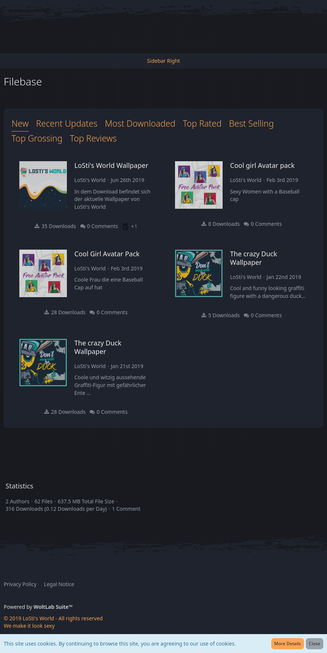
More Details (287, 643)
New (20, 123)
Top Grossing (37, 138)
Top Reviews (93, 138)
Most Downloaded (140, 123)
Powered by (38, 606)
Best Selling (251, 123)
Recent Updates (66, 123)
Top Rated (202, 123)
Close (314, 643)
